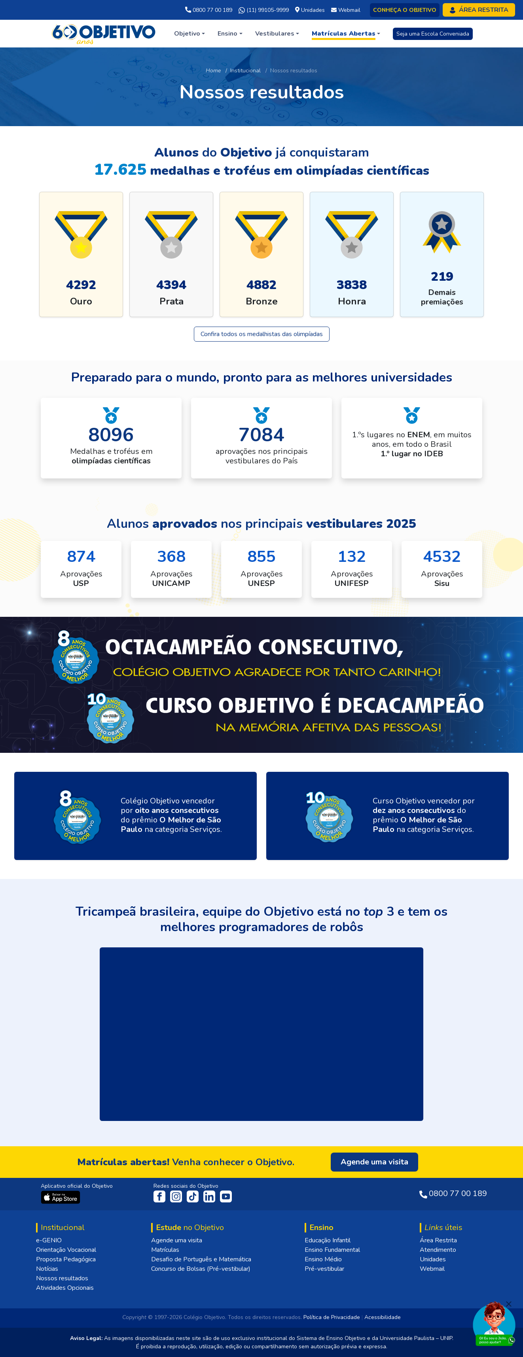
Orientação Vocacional (66, 1249)
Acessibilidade (382, 1317)
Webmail (432, 1268)
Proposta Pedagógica (66, 1259)
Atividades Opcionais (65, 1287)
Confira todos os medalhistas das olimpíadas (262, 334)
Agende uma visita (176, 1240)
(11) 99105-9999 (264, 10)
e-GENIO (49, 1240)
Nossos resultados (62, 1278)
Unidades (433, 1259)
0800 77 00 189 (208, 10)
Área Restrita (438, 1240)
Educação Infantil (328, 1240)
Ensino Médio (323, 1259)
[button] (189, 34)
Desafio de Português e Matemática (201, 1259)
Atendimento (438, 1249)
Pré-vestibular (324, 1268)
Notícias (47, 1268)
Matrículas (165, 1249)
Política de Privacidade (331, 1317)
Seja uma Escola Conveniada (432, 34)
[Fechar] (509, 1304)
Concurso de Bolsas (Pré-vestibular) (200, 1268)
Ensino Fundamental (332, 1249)
